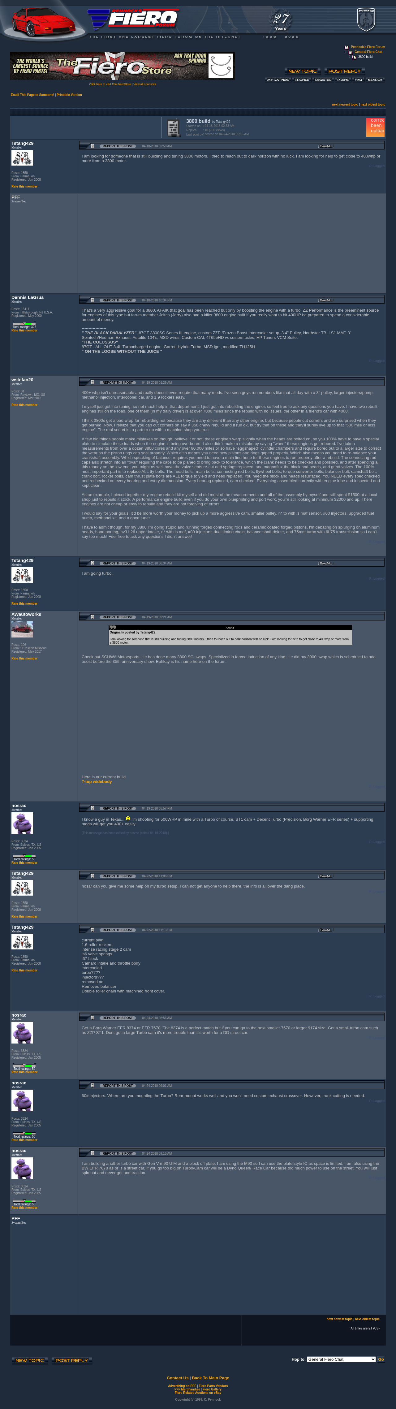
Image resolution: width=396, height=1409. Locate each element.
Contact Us (177, 1378)
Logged (379, 166)
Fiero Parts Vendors (213, 1386)
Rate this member (24, 186)
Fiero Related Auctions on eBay (198, 1392)
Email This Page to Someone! (32, 95)
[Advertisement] (84, 127)
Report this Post (118, 146)
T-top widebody (97, 781)
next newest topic (345, 104)
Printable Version (69, 95)
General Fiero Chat (368, 52)
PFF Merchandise (187, 1389)
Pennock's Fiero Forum (368, 47)
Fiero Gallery (212, 1389)
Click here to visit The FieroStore (110, 84)
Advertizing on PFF (182, 1386)
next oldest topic (373, 104)
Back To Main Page (210, 1378)
